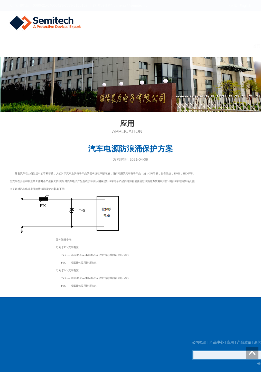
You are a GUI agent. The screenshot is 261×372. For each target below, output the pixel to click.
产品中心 (129, 46)
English (245, 6)
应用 (150, 46)
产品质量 (171, 46)
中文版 (232, 6)
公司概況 (104, 46)
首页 (83, 46)
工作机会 (220, 46)
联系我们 (245, 46)
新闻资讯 (196, 46)
